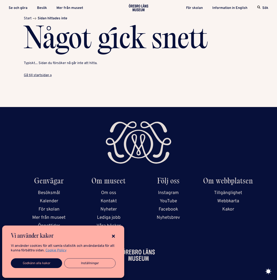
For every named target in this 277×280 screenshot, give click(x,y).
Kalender (49, 201)
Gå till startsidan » (38, 75)
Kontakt (109, 201)
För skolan (194, 8)
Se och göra (18, 8)
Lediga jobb (109, 218)
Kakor (228, 209)
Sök (265, 8)
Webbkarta (228, 201)
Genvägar (49, 182)
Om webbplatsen (228, 182)
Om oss (108, 193)
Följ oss (168, 182)
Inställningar (90, 263)
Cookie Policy (55, 250)
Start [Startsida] (28, 18)
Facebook (168, 209)
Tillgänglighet (228, 193)
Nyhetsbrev (168, 218)
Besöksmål (49, 193)
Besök (42, 8)
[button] (113, 236)
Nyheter (108, 209)
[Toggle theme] (268, 271)
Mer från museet (69, 8)
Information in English (229, 8)
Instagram (168, 193)
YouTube (168, 201)
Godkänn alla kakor (36, 263)
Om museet (109, 182)
